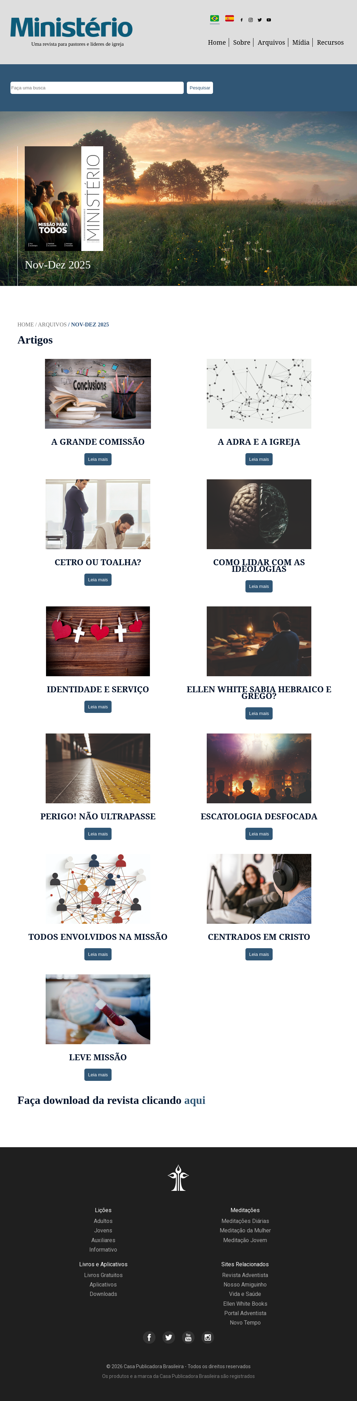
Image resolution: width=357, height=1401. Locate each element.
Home (217, 42)
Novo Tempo (245, 1322)
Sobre (241, 42)
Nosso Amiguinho (245, 1284)
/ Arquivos (51, 324)
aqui (194, 1100)
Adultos (103, 1221)
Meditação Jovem (245, 1240)
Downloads (103, 1294)
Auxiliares (103, 1240)
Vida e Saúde (245, 1294)
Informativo (103, 1249)
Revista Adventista (245, 1275)
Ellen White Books (245, 1303)
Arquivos (271, 42)
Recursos (330, 42)
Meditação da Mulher (245, 1230)
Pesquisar (200, 87)
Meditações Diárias (245, 1221)
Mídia (301, 42)
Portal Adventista (245, 1313)
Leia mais (98, 459)
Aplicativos (103, 1284)
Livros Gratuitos (103, 1275)
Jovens (103, 1230)
